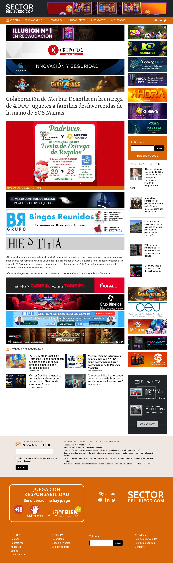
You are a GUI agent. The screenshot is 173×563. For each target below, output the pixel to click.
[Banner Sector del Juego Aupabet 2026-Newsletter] (65, 285)
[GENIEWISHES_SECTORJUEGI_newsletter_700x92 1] (65, 84)
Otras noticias (13, 188)
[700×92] (65, 336)
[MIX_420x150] (147, 359)
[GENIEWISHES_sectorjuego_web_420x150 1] (147, 294)
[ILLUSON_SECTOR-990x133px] (65, 33)
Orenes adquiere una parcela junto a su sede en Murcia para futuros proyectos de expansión (153, 228)
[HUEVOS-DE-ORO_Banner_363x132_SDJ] (147, 32)
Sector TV (57, 535)
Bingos (14, 550)
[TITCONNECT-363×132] (147, 343)
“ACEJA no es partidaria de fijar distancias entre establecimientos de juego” (152, 250)
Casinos (15, 539)
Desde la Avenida (61, 542)
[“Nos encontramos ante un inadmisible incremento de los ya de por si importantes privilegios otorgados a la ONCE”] (136, 175)
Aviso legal (140, 535)
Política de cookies (145, 542)
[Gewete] (147, 111)
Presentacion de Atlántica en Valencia (155, 407)
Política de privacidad (146, 539)
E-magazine (35, 20)
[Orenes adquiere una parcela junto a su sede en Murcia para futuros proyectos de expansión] (136, 227)
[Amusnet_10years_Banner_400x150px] (147, 48)
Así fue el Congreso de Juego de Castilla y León (155, 392)
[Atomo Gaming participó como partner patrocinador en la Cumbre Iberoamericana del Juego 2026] (136, 203)
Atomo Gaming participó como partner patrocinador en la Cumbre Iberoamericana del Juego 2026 (153, 205)
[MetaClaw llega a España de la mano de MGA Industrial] (136, 271)
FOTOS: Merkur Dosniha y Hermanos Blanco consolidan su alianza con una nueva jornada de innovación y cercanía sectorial (46, 361)
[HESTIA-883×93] (65, 243)
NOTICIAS (16, 535)
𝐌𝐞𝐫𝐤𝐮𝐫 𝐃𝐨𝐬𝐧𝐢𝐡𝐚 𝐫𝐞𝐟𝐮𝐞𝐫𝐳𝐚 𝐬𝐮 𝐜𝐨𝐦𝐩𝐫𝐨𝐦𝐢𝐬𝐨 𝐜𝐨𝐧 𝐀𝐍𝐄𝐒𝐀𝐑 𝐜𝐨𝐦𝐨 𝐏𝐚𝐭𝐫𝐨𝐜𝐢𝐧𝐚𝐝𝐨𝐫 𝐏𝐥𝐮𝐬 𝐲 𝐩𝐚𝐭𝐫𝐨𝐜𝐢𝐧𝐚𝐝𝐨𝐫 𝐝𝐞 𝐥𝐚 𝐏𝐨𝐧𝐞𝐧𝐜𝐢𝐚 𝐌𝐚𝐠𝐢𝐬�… (104, 361)
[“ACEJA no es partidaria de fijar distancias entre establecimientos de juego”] (136, 250)
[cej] (147, 310)
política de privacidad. (144, 464)
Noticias (14, 20)
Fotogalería (58, 539)
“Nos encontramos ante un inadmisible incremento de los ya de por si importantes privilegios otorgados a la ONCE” (146, 179)
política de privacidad (42, 458)
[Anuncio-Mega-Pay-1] (147, 80)
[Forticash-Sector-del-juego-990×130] (65, 67)
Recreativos (17, 542)
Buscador (119, 20)
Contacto (99, 20)
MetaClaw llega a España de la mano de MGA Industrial (153, 268)
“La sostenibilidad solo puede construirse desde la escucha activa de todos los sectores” (105, 378)
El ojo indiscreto (60, 546)
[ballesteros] (147, 327)
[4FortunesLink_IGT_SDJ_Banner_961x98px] (107, 8)
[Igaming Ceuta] (147, 65)
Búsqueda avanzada (147, 156)
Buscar (159, 148)
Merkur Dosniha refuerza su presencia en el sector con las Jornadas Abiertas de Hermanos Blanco (45, 380)
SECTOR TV (56, 20)
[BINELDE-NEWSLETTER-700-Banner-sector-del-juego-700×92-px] (65, 302)
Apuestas (16, 546)
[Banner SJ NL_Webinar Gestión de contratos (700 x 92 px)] (65, 319)
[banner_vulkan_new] (65, 200)
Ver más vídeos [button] (147, 424)
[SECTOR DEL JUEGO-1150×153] (65, 50)
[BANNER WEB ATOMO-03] (147, 127)
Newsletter (78, 20)
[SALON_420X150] (147, 95)
